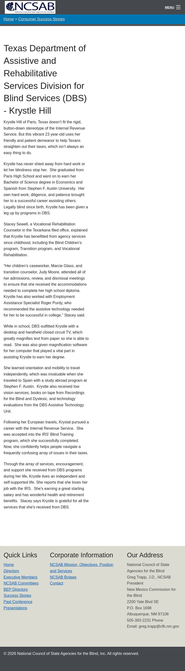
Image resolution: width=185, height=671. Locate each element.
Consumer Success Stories (41, 19)
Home (9, 19)
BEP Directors (16, 589)
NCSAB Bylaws (63, 577)
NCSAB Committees (21, 583)
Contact (56, 583)
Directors (11, 571)
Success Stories (17, 595)
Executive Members (21, 577)
